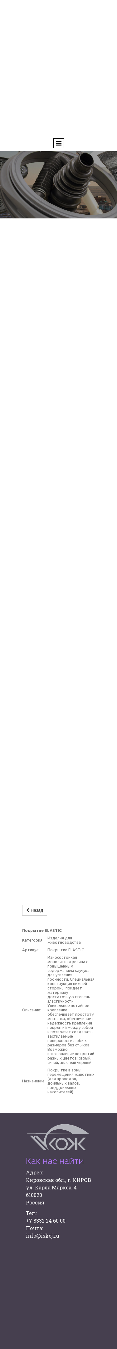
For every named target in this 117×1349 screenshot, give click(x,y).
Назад (34, 910)
